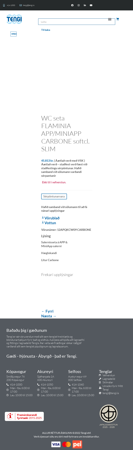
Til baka (45, 29)
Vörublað (50, 218)
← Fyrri (47, 311)
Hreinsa (14, 34)
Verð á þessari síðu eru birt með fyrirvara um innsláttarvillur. (66, 436)
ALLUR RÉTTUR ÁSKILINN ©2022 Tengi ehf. (66, 432)
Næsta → (48, 316)
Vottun (48, 223)
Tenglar (105, 371)
